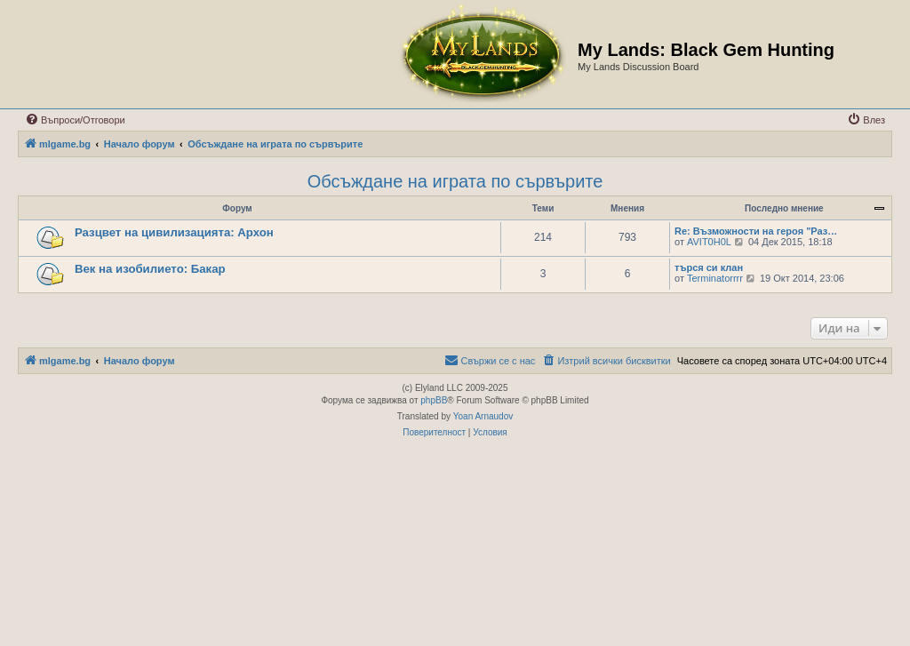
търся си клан (709, 267)
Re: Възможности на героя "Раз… (756, 231)
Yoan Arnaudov (483, 416)
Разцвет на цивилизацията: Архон (174, 232)
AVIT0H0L (709, 241)
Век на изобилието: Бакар (150, 268)
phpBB (433, 400)
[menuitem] (75, 120)
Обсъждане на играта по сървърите (455, 181)
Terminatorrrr (715, 278)
